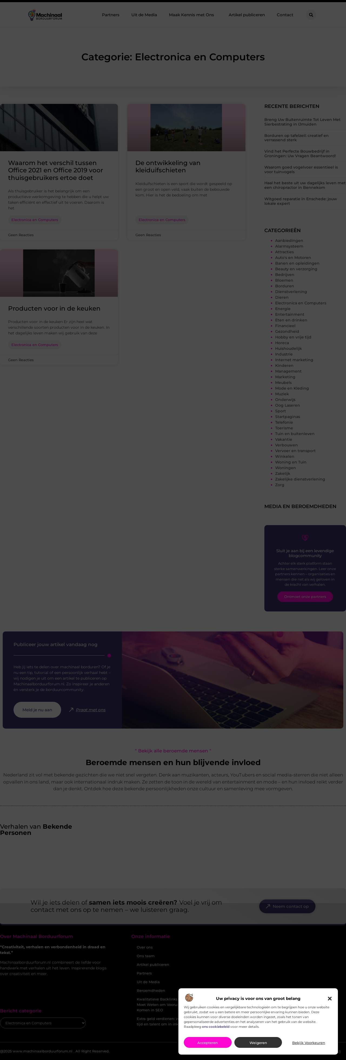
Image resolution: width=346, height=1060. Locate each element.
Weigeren (258, 1047)
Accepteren (207, 1047)
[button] (329, 1002)
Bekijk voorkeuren (308, 1047)
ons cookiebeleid (215, 1031)
